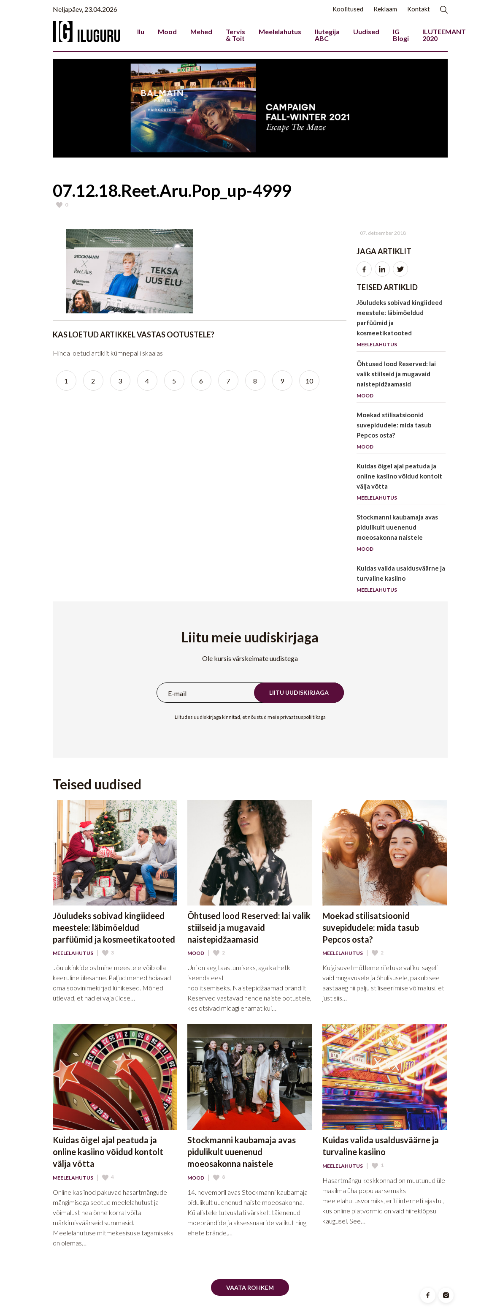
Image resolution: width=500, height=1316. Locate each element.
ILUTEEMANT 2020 (444, 34)
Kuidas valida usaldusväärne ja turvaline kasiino (401, 580)
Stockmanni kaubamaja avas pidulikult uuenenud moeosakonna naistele (401, 534)
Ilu (140, 31)
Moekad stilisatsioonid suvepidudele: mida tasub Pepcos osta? (401, 432)
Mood (167, 31)
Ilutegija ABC (327, 34)
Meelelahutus (280, 31)
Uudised (366, 31)
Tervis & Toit (235, 34)
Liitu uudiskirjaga (299, 692)
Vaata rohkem (250, 1287)
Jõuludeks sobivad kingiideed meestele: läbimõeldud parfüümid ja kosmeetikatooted (401, 325)
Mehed (201, 31)
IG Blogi (401, 34)
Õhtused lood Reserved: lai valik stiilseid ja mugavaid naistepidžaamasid (401, 381)
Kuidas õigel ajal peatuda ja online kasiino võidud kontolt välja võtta (401, 483)
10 (309, 381)
